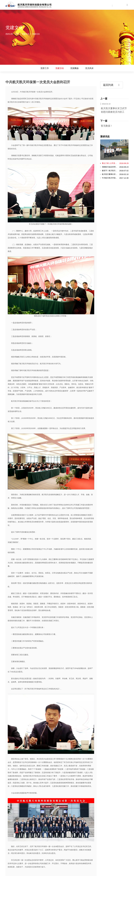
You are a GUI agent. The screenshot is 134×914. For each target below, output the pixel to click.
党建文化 (25, 34)
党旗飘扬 (74, 68)
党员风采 (89, 68)
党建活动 (59, 68)
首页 (17, 34)
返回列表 (111, 85)
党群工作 (44, 68)
